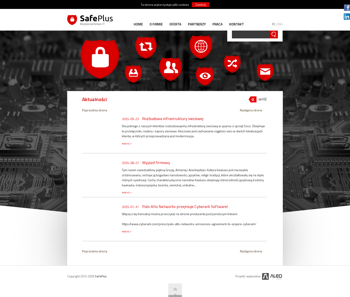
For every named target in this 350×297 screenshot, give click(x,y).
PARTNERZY (197, 24)
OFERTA (175, 24)
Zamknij (200, 4)
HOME (138, 24)
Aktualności (94, 99)
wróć (262, 99)
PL (273, 24)
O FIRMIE (156, 24)
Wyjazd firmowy (156, 163)
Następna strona (251, 110)
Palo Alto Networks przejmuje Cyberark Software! (185, 207)
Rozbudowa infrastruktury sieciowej (172, 119)
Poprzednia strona (94, 110)
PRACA (217, 24)
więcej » (127, 143)
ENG (280, 24)
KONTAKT (236, 24)
